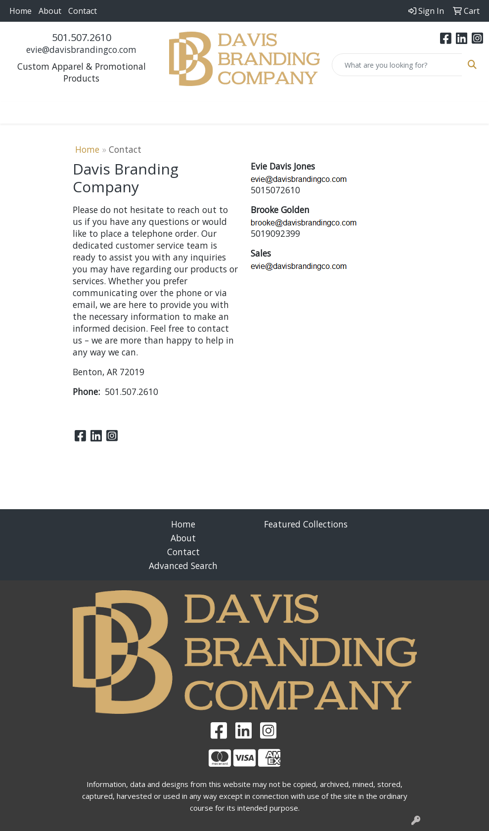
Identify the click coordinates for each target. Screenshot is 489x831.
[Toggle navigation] (15, 113)
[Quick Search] (397, 64)
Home (20, 10)
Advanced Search (183, 565)
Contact (82, 10)
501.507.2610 (81, 37)
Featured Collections (306, 524)
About (50, 10)
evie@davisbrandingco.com (81, 49)
